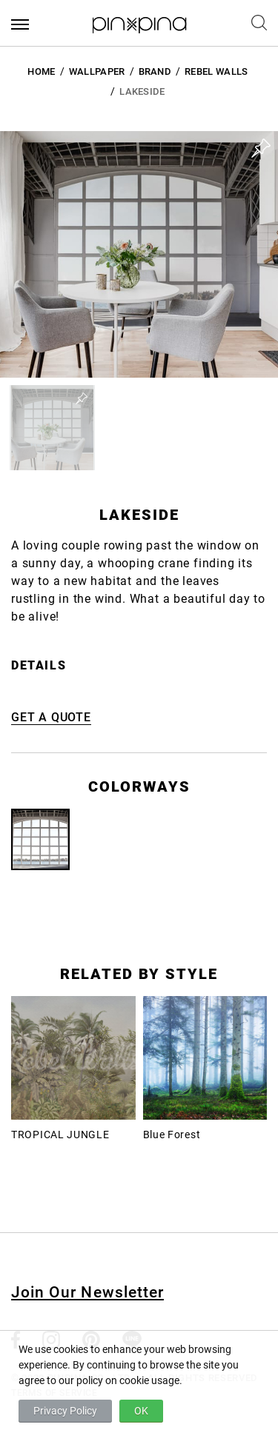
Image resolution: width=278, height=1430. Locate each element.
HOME (41, 71)
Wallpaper (97, 71)
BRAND (155, 71)
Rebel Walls (216, 71)
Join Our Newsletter (87, 1292)
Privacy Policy (65, 1411)
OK (141, 1411)
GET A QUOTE (51, 717)
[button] (52, 427)
